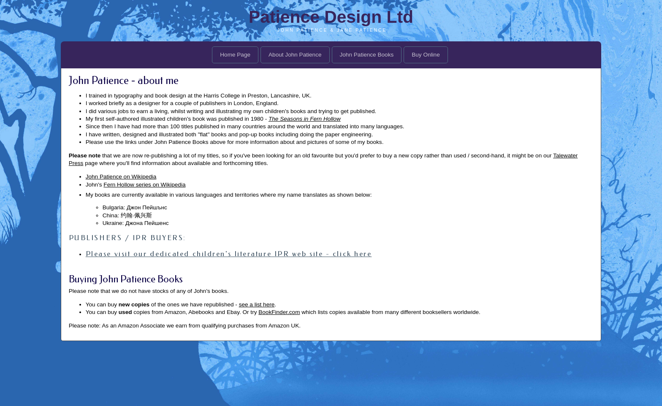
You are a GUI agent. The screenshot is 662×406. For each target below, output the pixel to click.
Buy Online (426, 54)
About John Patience (295, 54)
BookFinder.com (279, 312)
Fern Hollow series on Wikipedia (144, 184)
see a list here (257, 304)
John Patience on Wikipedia (121, 176)
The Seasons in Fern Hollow (305, 119)
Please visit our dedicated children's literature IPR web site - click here (229, 253)
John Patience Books (367, 54)
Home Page (235, 54)
